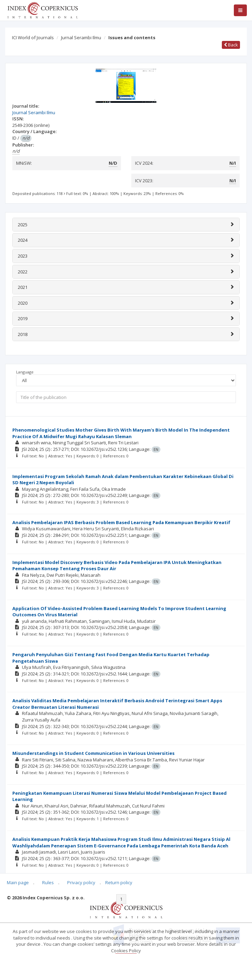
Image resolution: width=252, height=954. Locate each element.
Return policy (118, 882)
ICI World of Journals (33, 37)
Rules (48, 882)
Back (231, 45)
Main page (18, 882)
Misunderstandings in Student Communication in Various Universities (93, 753)
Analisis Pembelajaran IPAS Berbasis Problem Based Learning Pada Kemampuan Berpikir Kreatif (121, 522)
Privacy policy (81, 882)
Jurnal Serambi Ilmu (81, 37)
